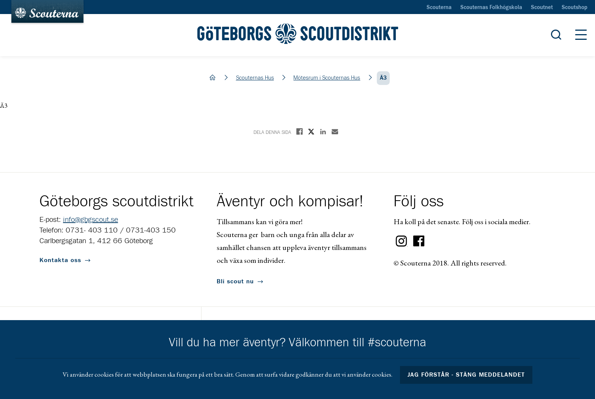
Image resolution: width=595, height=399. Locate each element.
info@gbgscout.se (90, 219)
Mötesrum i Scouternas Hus (326, 78)
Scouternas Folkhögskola (491, 7)
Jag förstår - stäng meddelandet (466, 375)
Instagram (401, 241)
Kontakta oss (60, 260)
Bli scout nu (235, 281)
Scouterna (439, 7)
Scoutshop (574, 7)
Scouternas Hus (255, 78)
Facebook (419, 241)
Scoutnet (542, 7)
